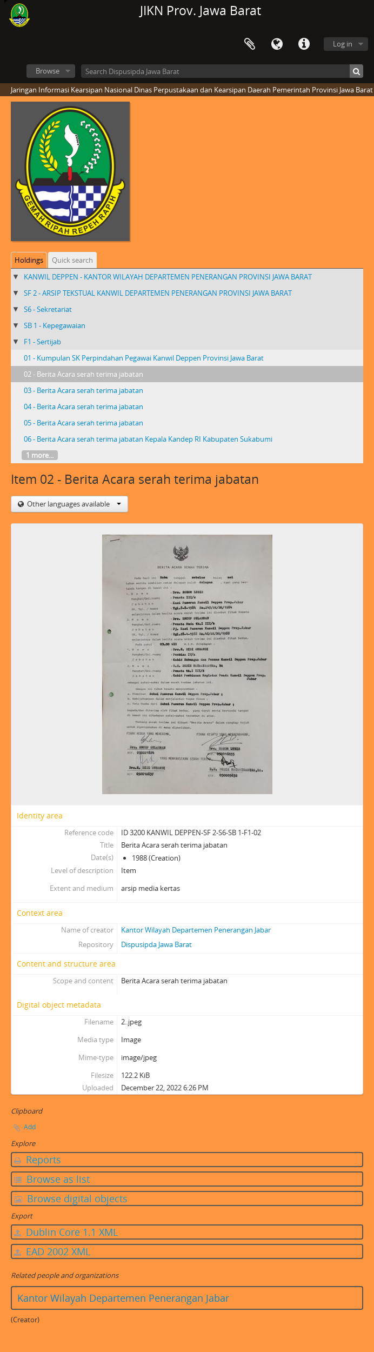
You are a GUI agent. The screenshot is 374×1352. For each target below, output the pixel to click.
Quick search (72, 260)
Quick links (303, 44)
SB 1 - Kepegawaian (54, 325)
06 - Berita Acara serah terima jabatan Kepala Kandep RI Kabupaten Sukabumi (148, 439)
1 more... (40, 455)
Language (276, 44)
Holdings (29, 260)
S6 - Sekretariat (48, 309)
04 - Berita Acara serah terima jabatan (83, 406)
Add (30, 1126)
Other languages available (73, 504)
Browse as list (52, 1179)
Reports (37, 1159)
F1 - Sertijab (42, 342)
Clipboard (249, 44)
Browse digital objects (71, 1198)
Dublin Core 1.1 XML (66, 1232)
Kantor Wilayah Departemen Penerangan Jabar (196, 930)
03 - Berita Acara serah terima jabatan (83, 390)
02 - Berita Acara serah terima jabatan (83, 374)
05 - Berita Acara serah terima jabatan (83, 423)
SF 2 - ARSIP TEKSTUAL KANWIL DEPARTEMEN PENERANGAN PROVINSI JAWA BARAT (158, 293)
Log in (342, 44)
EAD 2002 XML (52, 1251)
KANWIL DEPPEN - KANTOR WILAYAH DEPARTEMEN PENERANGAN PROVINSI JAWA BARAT (168, 277)
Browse (47, 71)
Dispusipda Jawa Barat (156, 944)
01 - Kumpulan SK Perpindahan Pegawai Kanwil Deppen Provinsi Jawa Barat (144, 358)
